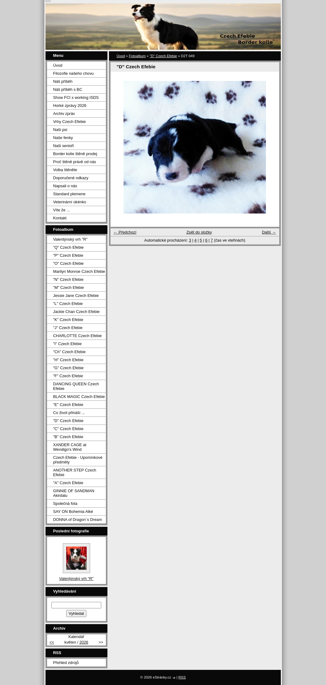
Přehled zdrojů (66, 662)
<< (52, 642)
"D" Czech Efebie (163, 56)
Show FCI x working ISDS (76, 97)
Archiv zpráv (64, 113)
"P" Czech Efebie (68, 255)
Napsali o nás (65, 186)
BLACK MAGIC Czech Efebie (79, 396)
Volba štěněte (65, 169)
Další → (269, 232)
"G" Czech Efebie (68, 368)
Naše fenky (63, 137)
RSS (182, 677)
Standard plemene (69, 194)
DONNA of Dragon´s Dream (77, 519)
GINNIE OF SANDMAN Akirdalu (73, 493)
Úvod (121, 56)
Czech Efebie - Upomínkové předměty (77, 459)
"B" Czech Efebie (68, 436)
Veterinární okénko (69, 202)
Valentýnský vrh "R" (70, 239)
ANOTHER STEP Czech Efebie (74, 472)
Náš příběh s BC (67, 89)
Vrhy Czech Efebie (69, 121)
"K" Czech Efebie (68, 319)
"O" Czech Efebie (68, 263)
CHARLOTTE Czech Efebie (77, 335)
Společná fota (65, 503)
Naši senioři (63, 145)
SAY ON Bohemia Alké (73, 511)
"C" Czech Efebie (68, 428)
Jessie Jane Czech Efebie (76, 295)
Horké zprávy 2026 (69, 105)
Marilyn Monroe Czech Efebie (79, 271)
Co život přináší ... (69, 412)
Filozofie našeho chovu (73, 73)
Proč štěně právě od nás (74, 161)
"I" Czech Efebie (67, 343)
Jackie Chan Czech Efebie (76, 311)
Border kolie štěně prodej (75, 153)
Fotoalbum (137, 56)
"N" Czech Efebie (68, 279)
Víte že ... (61, 210)
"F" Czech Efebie (68, 376)
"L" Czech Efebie (68, 303)
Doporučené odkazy (71, 177)
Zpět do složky (199, 232)
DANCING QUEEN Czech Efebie (76, 386)
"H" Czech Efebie (68, 359)
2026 (83, 642)
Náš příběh (63, 81)
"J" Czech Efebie (68, 327)
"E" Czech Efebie (68, 404)
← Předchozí (125, 232)
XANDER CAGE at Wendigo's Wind (69, 447)
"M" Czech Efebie (68, 287)
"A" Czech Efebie (68, 482)
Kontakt (60, 218)
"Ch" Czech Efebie (69, 351)
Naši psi (60, 129)
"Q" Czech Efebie (68, 247)
